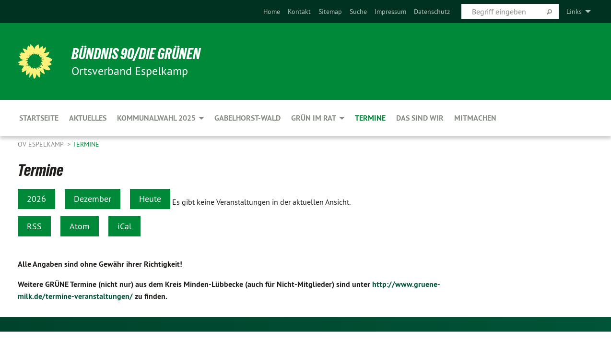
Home (271, 11)
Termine (85, 144)
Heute (150, 198)
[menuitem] (271, 11)
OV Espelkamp (41, 144)
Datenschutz (432, 11)
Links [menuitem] (574, 11)
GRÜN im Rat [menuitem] (313, 118)
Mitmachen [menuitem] (475, 118)
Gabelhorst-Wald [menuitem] (247, 118)
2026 (36, 198)
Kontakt (299, 11)
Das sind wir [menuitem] (420, 118)
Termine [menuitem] (370, 118)
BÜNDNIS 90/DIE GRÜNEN (135, 53)
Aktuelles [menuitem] (87, 118)
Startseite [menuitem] (39, 118)
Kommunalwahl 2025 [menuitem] (156, 118)
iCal (124, 226)
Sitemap (330, 11)
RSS (34, 226)
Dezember (92, 198)
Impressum (390, 11)
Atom (80, 226)
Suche (358, 11)
